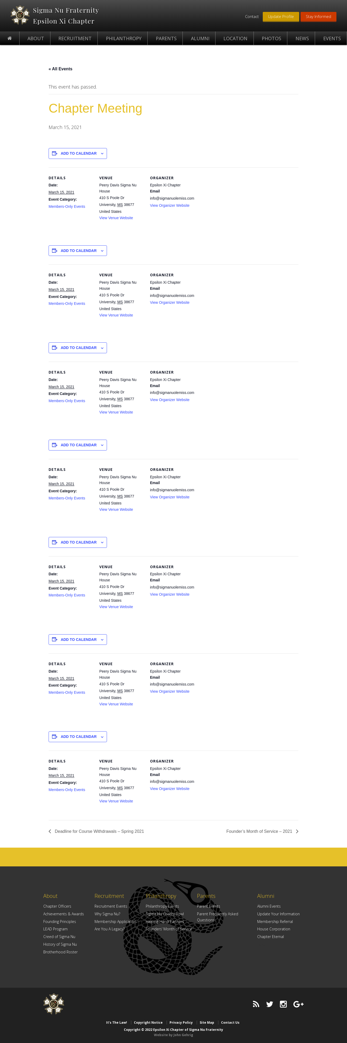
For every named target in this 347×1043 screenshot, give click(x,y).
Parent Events (208, 906)
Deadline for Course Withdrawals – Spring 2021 (99, 831)
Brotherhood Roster (60, 951)
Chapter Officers (57, 906)
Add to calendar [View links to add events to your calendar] (79, 153)
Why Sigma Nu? (107, 913)
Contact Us (230, 1022)
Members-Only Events (67, 206)
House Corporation (273, 928)
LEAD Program (55, 928)
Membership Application (115, 921)
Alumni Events (269, 906)
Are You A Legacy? (110, 928)
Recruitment (109, 895)
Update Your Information (278, 913)
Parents (206, 895)
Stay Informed (318, 16)
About (50, 895)
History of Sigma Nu (60, 944)
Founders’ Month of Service (169, 928)
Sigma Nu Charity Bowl (165, 913)
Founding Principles (59, 921)
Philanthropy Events (162, 906)
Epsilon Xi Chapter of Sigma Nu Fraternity (20, 15)
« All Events (60, 69)
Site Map (207, 1022)
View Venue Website (116, 218)
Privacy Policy (181, 1022)
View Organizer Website (170, 205)
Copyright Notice (148, 1022)
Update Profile (281, 16)
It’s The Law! (116, 1022)
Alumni (265, 895)
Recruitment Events (111, 906)
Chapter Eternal (270, 936)
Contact (252, 16)
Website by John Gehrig (173, 1035)
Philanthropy (161, 895)
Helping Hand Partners (165, 921)
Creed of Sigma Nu (59, 936)
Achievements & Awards (63, 913)
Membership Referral (275, 921)
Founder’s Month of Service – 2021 (259, 831)
